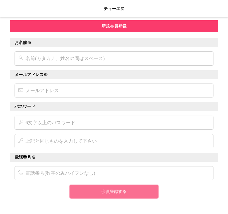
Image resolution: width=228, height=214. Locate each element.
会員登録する (114, 191)
